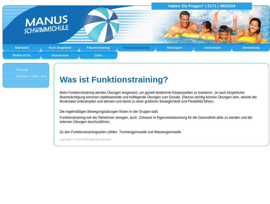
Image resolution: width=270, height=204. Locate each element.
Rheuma (22, 69)
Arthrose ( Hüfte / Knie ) (31, 77)
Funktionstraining (136, 47)
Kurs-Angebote (60, 47)
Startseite (22, 47)
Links (98, 55)
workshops (212, 47)
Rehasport (174, 47)
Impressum (60, 55)
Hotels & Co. (22, 55)
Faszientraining (98, 47)
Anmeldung (251, 47)
